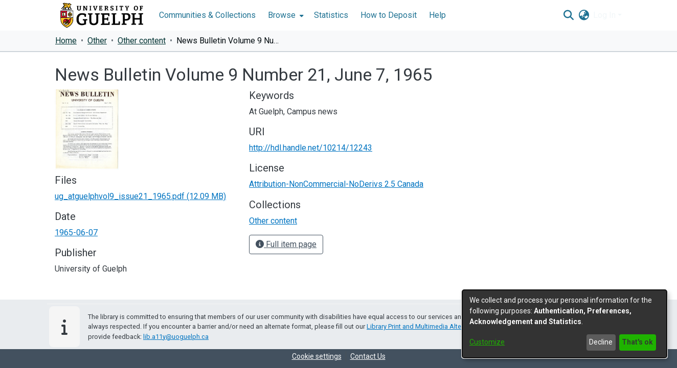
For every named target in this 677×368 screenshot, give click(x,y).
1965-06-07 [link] (76, 232)
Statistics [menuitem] (331, 15)
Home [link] (66, 40)
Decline (601, 342)
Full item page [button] (286, 244)
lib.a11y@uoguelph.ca (176, 336)
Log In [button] (605, 15)
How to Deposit (388, 15)
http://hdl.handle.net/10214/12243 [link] (310, 148)
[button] (568, 15)
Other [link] (97, 40)
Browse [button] (282, 15)
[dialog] (564, 324)
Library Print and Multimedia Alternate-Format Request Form (454, 326)
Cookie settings (317, 356)
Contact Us (368, 356)
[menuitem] (285, 15)
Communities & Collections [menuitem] (207, 15)
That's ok (637, 342)
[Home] (102, 15)
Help (437, 15)
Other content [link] (142, 40)
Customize (487, 342)
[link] (140, 196)
